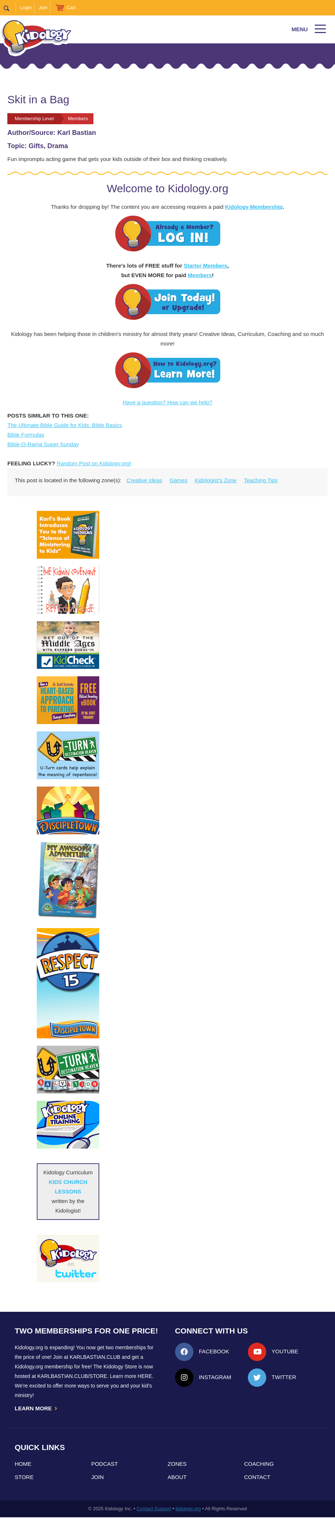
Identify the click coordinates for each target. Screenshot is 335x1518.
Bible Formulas (25, 435)
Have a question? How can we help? (168, 402)
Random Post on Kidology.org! (94, 463)
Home (23, 1464)
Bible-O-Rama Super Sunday (43, 444)
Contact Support (153, 1509)
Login (26, 7)
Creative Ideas (144, 480)
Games (178, 480)
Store (24, 1478)
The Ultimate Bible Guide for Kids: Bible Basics (64, 425)
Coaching (259, 1464)
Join (43, 7)
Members (200, 275)
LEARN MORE (36, 1408)
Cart (71, 7)
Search (10, 8)
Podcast (104, 1464)
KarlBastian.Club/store (72, 1376)
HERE (145, 1376)
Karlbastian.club (95, 1357)
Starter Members (205, 265)
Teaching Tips (261, 480)
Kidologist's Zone (215, 480)
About (177, 1478)
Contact (257, 1478)
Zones (177, 1464)
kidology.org (188, 1509)
